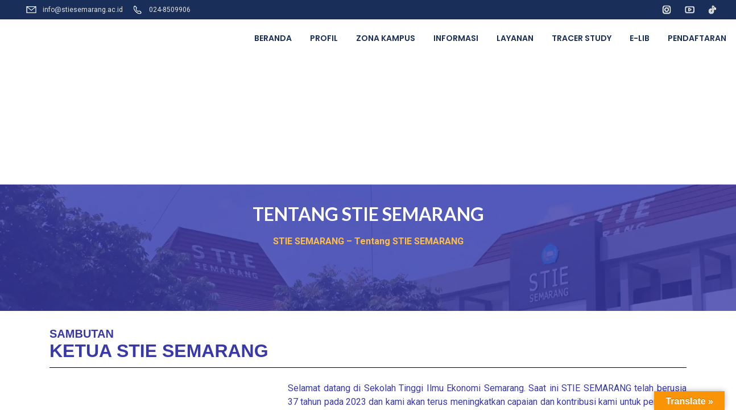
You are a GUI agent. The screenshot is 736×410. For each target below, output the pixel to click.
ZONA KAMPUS (385, 38)
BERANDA (273, 38)
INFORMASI (455, 38)
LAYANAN (515, 38)
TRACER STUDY (581, 38)
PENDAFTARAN (697, 38)
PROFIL (324, 38)
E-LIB (640, 38)
